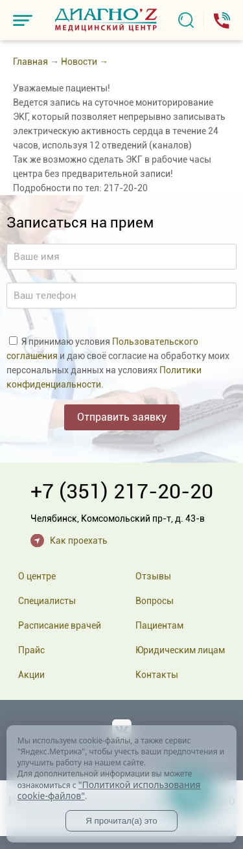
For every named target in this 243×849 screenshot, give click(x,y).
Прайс (31, 650)
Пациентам (159, 625)
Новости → (84, 61)
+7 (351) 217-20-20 (121, 491)
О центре (37, 576)
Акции (31, 674)
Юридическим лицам (180, 650)
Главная (30, 61)
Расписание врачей (59, 625)
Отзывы (153, 576)
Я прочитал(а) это (121, 821)
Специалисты (47, 601)
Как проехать (79, 540)
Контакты (156, 674)
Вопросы (154, 601)
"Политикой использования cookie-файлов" (109, 790)
